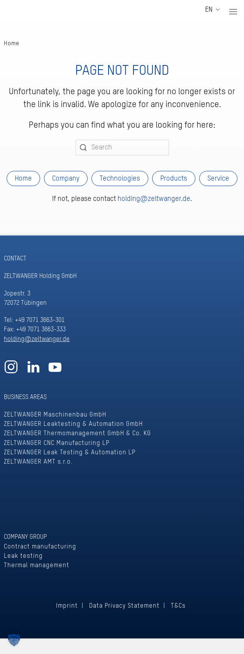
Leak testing (23, 556)
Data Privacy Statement (124, 606)
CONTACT (15, 258)
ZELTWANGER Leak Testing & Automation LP (69, 452)
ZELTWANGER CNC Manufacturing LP (56, 443)
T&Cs (178, 606)
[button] (233, 11)
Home (23, 178)
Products (173, 178)
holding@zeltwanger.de (154, 198)
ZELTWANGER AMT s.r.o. (38, 462)
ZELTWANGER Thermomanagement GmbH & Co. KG (77, 433)
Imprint (67, 606)
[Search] (122, 147)
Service (218, 178)
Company (65, 178)
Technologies (120, 178)
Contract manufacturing (40, 546)
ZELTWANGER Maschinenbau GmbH (55, 414)
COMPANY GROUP (25, 537)
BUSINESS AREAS (25, 397)
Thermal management (36, 565)
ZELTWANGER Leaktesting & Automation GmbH (73, 424)
